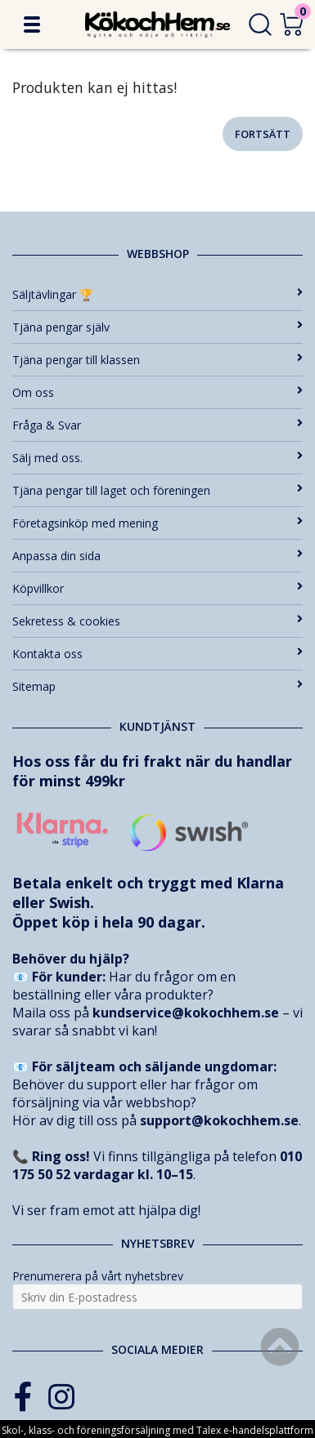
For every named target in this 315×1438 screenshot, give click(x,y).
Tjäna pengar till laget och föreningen (157, 490)
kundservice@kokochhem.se (185, 1013)
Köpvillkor (157, 588)
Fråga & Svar (157, 425)
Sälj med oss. (157, 457)
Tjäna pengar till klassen (157, 359)
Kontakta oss (157, 653)
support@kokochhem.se (219, 1120)
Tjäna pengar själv (157, 327)
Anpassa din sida (157, 555)
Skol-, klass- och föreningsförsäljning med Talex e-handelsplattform (157, 1430)
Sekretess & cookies (157, 621)
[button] (32, 24)
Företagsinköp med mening (157, 523)
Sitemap (157, 686)
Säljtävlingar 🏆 (157, 294)
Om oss (157, 392)
